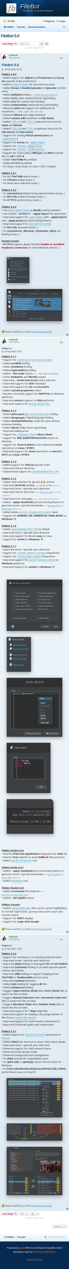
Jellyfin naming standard (46, 95)
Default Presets (20, 84)
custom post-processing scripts (34, 359)
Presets (6, 1038)
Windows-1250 (46, 492)
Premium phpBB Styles (44, 1251)
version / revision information (35, 512)
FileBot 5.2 (7, 946)
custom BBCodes (21, 908)
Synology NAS (53, 506)
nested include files (39, 403)
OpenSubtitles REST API (45, 471)
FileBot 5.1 (7, 348)
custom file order (34, 1034)
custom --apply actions (29, 145)
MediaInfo (17, 880)
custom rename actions (42, 559)
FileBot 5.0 (10, 36)
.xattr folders (36, 217)
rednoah (13, 55)
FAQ (23, 331)
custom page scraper (29, 556)
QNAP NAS (6, 509)
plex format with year (37, 414)
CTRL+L (30, 121)
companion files (26, 434)
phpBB (23, 1247)
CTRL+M (16, 128)
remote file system (25, 1017)
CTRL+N (31, 128)
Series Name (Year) (18, 210)
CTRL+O (16, 121)
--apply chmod (10, 138)
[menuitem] (11, 21)
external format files (40, 223)
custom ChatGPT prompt (31, 552)
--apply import (37, 142)
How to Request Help (41, 331)
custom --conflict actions (31, 149)
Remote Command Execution (15, 895)
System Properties (21, 860)
